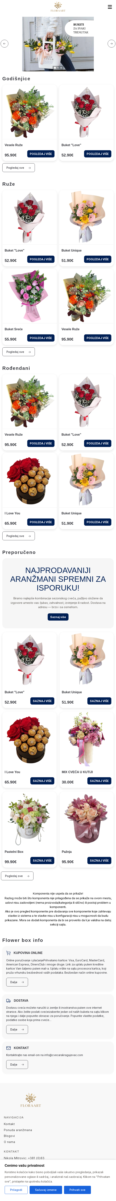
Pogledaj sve (18, 167)
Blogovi (9, 1136)
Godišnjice (16, 78)
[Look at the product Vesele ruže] (29, 123)
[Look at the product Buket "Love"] (86, 123)
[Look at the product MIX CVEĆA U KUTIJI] (87, 750)
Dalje (17, 982)
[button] (4, 44)
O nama (9, 1142)
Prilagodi (16, 1189)
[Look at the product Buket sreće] (29, 307)
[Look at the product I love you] (29, 491)
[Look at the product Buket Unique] (86, 228)
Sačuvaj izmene (46, 1189)
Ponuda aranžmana (18, 1130)
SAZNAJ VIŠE (42, 701)
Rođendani (16, 368)
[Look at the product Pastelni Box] (29, 830)
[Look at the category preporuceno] (58, 593)
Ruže (8, 184)
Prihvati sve (77, 1189)
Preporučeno (19, 552)
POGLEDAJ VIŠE (41, 153)
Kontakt (9, 1124)
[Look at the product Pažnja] (87, 830)
